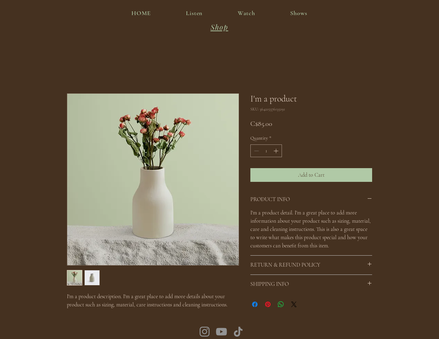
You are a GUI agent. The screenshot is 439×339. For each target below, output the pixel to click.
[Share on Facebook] (255, 304)
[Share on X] (294, 304)
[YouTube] (221, 331)
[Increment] (276, 151)
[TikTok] (238, 331)
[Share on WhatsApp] (281, 304)
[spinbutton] (266, 151)
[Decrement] (255, 151)
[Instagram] (204, 331)
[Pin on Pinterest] (268, 304)
